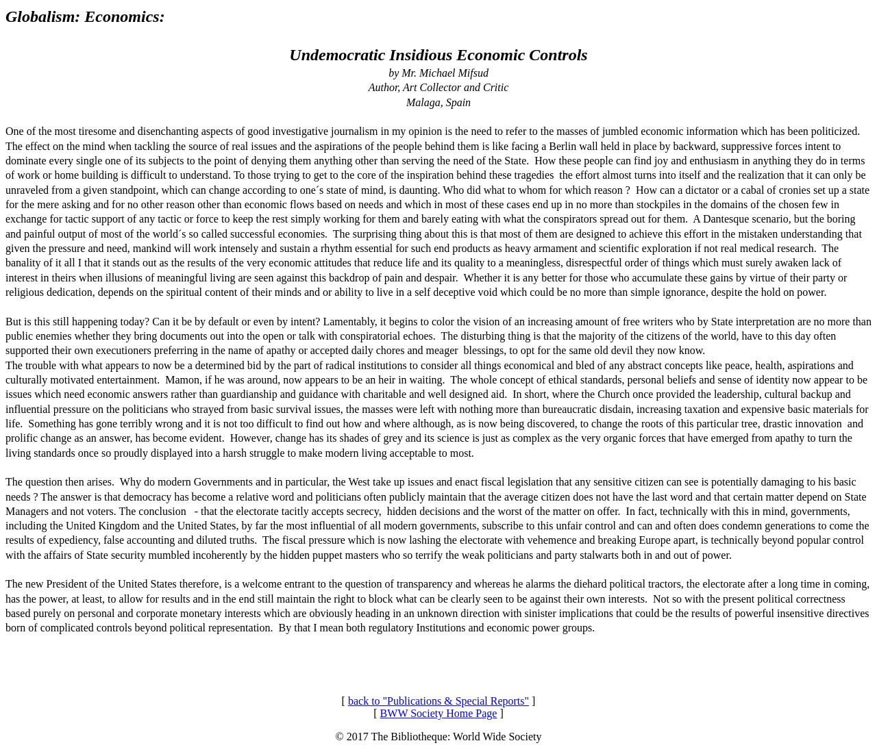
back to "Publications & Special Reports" (438, 701)
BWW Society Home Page (438, 713)
